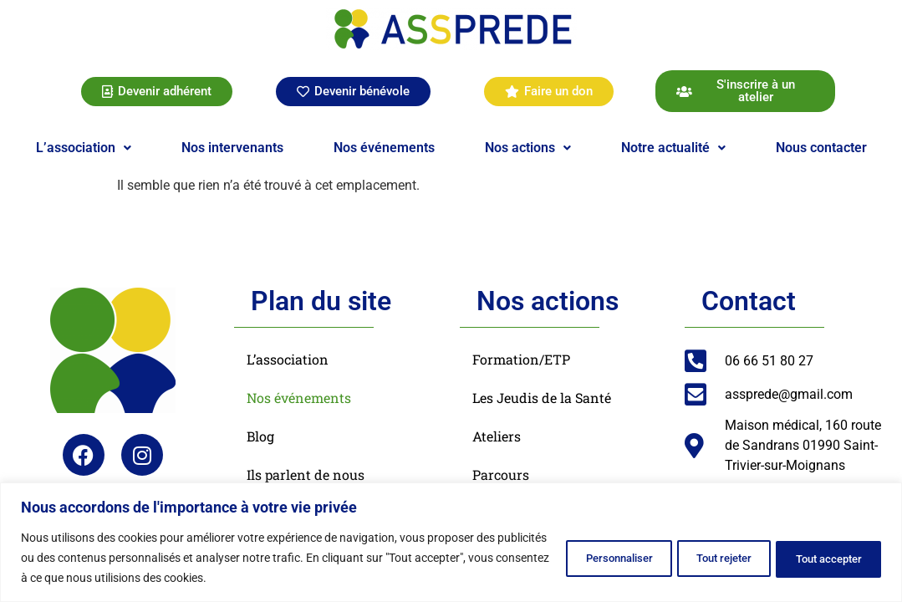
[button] (83, 148)
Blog (260, 436)
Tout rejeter (696, 557)
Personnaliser (573, 557)
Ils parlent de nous (305, 474)
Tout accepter (820, 557)
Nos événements (384, 148)
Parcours (500, 474)
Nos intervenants (232, 148)
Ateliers (496, 436)
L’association (83, 148)
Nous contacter (821, 148)
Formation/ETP (521, 359)
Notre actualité (673, 148)
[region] (451, 542)
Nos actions (528, 148)
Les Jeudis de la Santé (541, 397)
